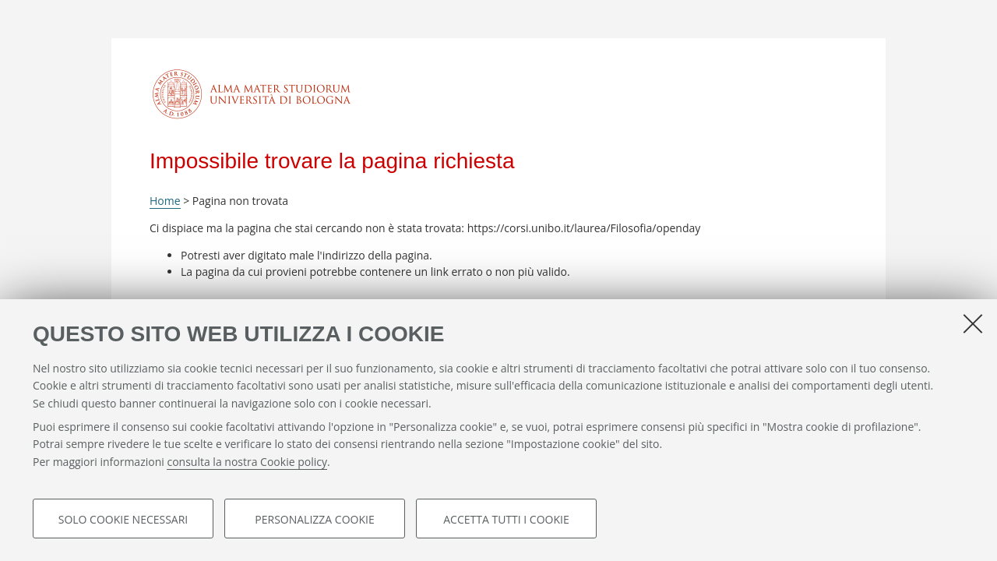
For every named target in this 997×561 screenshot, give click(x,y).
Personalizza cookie (314, 519)
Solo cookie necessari (123, 519)
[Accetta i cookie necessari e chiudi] (972, 323)
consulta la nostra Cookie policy (247, 462)
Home (165, 200)
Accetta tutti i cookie (506, 519)
